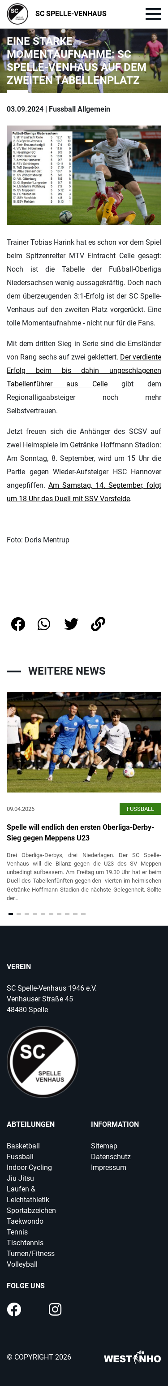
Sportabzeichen (31, 1210)
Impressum (108, 1167)
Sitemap (104, 1146)
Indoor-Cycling (29, 1167)
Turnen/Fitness (31, 1253)
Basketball (23, 1146)
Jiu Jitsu (20, 1178)
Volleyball (22, 1264)
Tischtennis (25, 1243)
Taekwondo (25, 1221)
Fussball (20, 1156)
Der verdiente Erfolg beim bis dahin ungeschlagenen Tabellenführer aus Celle (84, 370)
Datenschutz (111, 1156)
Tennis (17, 1232)
